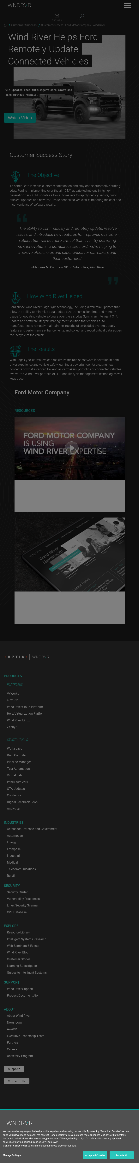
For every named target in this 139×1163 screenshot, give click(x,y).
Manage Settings (12, 1155)
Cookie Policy (20, 1145)
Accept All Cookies (95, 1155)
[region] (69, 1136)
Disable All (121, 1155)
